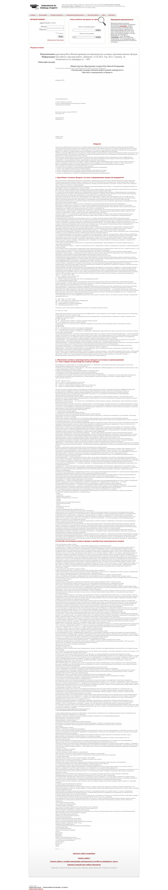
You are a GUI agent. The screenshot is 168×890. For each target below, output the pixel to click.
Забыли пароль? (51, 40)
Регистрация (60, 40)
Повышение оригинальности (122, 19)
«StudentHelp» (123, 26)
